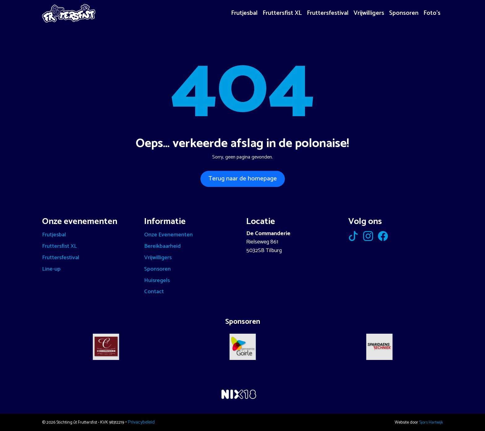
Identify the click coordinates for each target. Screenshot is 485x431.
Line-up (51, 269)
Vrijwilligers (369, 13)
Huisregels (157, 280)
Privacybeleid (141, 422)
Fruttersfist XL (282, 13)
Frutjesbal (244, 13)
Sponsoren (403, 13)
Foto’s (431, 13)
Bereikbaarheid (162, 246)
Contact (154, 291)
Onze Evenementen (168, 234)
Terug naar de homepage (242, 179)
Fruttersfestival (328, 13)
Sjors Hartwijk (431, 422)
